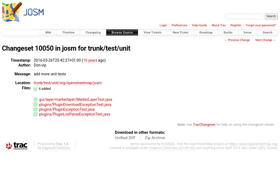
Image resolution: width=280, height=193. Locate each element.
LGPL (262, 148)
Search (267, 32)
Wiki (48, 32)
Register (235, 25)
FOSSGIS (168, 144)
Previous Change (239, 40)
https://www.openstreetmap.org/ (253, 144)
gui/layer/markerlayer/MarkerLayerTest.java (75, 99)
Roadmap (206, 32)
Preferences (179, 25)
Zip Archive (155, 137)
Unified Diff (125, 137)
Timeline (68, 32)
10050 (44, 48)
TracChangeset (204, 125)
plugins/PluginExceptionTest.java (67, 109)
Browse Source (122, 32)
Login (163, 25)
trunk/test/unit (109, 48)
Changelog (92, 32)
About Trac (219, 25)
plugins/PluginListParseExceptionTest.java (74, 114)
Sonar (248, 32)
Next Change (263, 40)
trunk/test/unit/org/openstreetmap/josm (68, 83)
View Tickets (153, 32)
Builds (228, 32)
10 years (90, 60)
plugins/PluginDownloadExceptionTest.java (75, 104)
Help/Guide (199, 25)
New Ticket (181, 32)
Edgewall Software (56, 148)
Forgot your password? (261, 25)
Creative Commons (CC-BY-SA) (172, 148)
